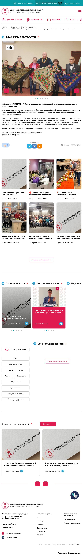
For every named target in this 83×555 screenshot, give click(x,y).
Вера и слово (21, 376)
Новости (14, 27)
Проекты (40, 521)
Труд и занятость (15, 388)
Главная (4, 27)
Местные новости (27, 27)
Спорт (16, 358)
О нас (39, 518)
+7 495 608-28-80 (15, 517)
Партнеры (40, 525)
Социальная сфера (15, 364)
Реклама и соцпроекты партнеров (15, 399)
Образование (15, 382)
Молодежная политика (15, 394)
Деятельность (42, 528)
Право (7, 376)
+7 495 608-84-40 (12, 519)
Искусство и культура (15, 370)
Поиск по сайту (69, 520)
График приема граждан (72, 523)
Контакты (40, 535)
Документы (41, 531)
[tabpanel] (41, 68)
